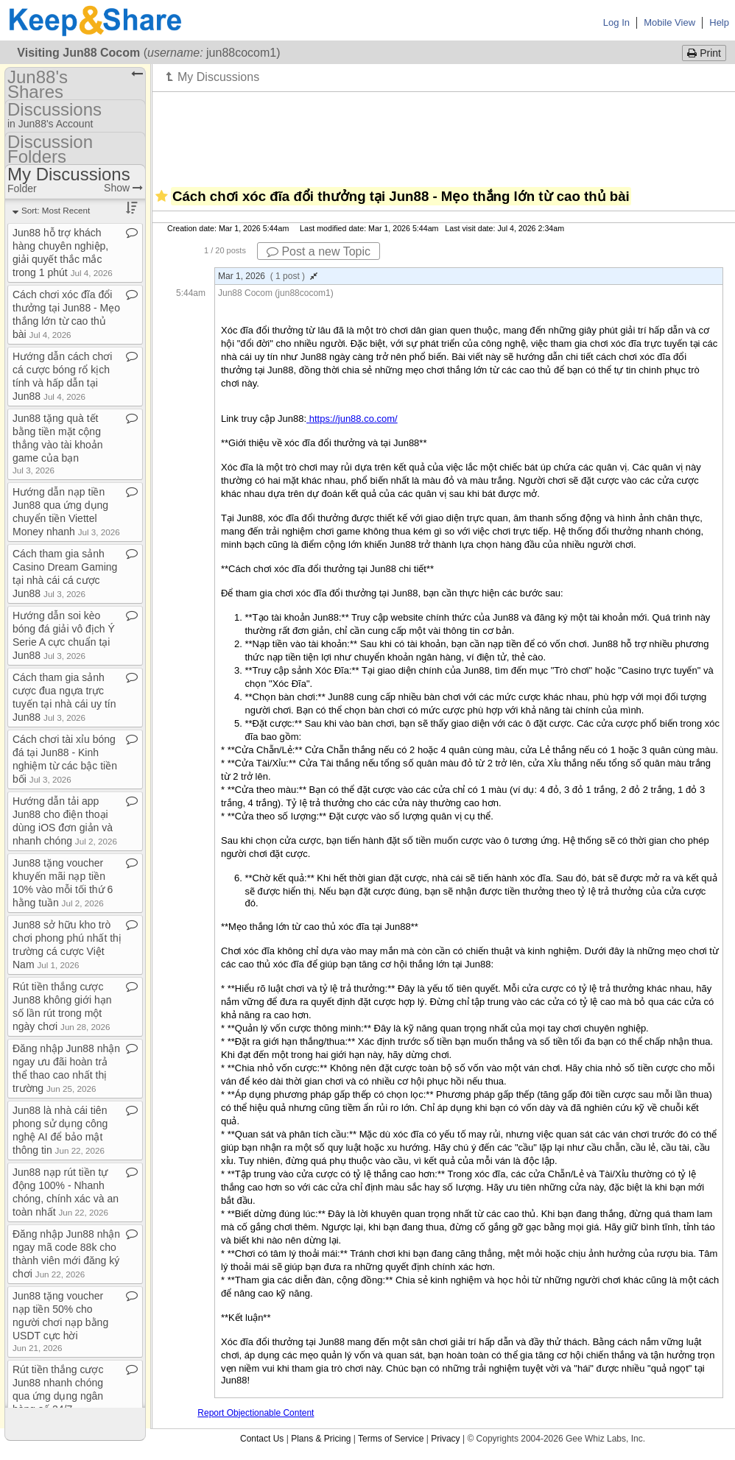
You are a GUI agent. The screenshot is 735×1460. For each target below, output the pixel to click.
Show (123, 188)
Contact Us (262, 1438)
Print (704, 53)
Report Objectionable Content (255, 1413)
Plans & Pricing (321, 1438)
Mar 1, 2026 (267, 276)
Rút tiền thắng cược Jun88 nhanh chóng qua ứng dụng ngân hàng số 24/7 (58, 1395)
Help (719, 22)
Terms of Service (390, 1438)
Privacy (445, 1438)
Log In (616, 22)
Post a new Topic (318, 251)
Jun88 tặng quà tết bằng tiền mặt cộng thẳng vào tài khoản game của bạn (58, 443)
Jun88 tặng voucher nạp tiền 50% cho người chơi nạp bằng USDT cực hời (60, 1321)
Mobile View (669, 22)
